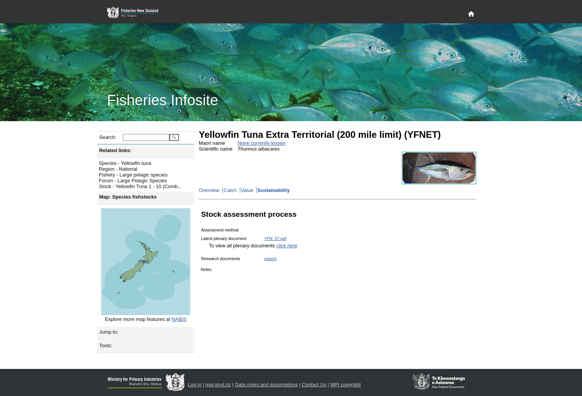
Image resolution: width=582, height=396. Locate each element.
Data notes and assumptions (266, 384)
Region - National (118, 169)
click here (286, 246)
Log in (194, 384)
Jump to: (108, 332)
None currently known (262, 143)
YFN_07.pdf (275, 238)
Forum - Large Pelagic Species (133, 180)
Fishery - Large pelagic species (133, 175)
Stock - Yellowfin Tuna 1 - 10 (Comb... (140, 186)
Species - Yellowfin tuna (125, 163)
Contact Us (314, 384)
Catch (230, 190)
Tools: (105, 345)
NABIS (179, 319)
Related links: (115, 150)
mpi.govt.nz (218, 384)
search (270, 258)
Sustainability (274, 190)
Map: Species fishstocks (128, 197)
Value (247, 190)
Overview (209, 190)
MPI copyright (346, 384)
